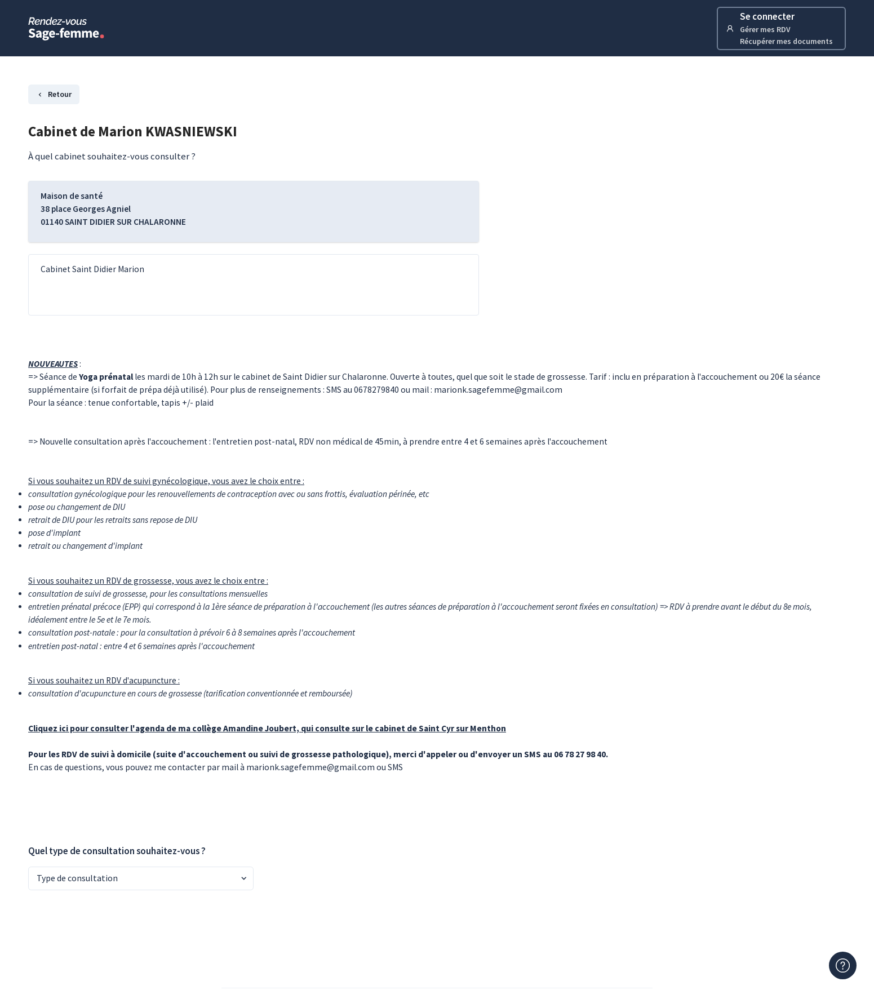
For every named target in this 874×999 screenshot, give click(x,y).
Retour (54, 94)
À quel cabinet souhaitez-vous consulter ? (112, 156)
